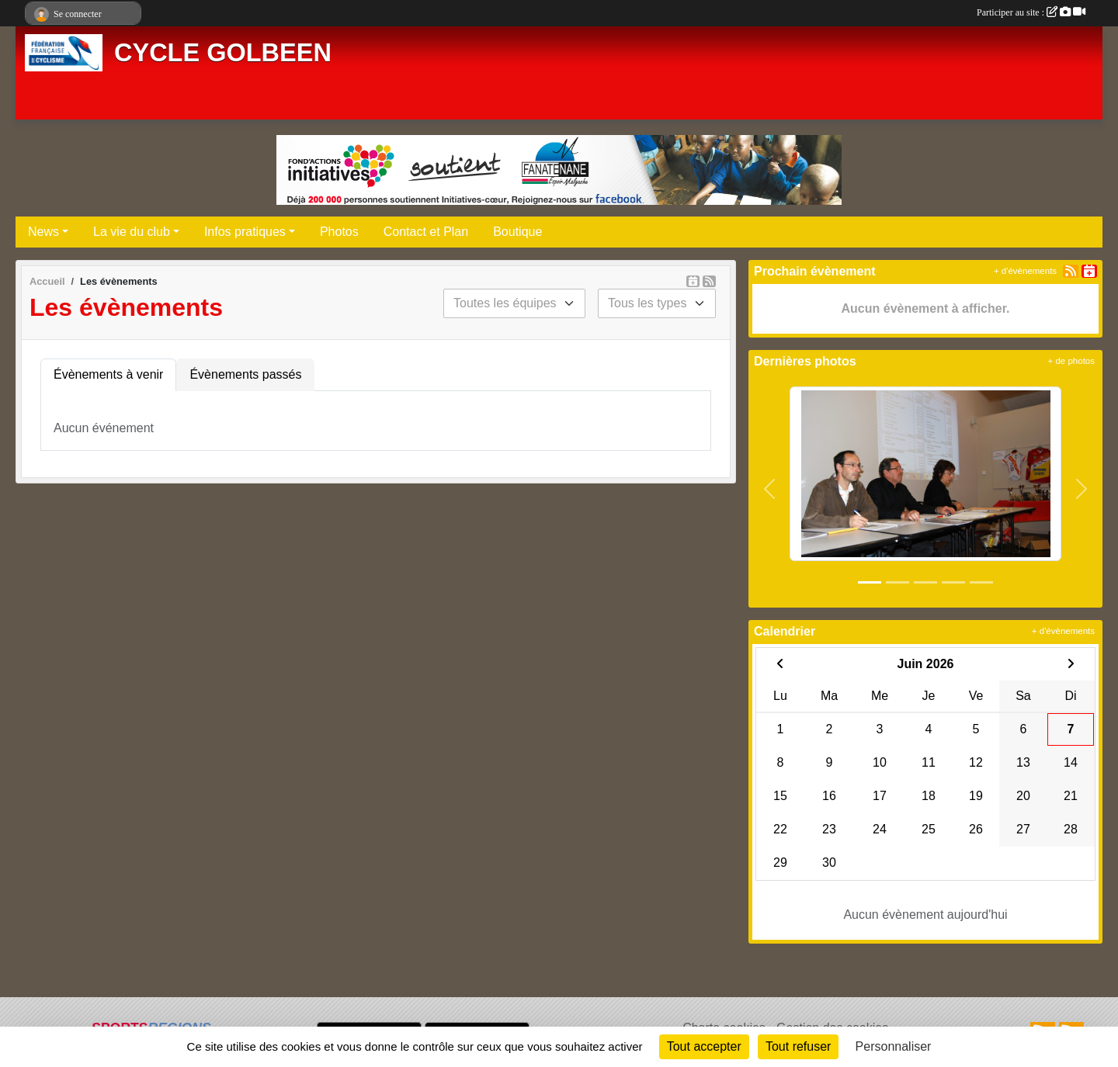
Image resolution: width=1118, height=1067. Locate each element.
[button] (769, 489)
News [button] (43, 231)
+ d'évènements (1025, 270)
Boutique (517, 231)
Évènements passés (245, 374)
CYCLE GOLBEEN (223, 53)
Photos (339, 231)
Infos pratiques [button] (245, 231)
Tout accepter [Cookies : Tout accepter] (704, 1046)
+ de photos (1071, 360)
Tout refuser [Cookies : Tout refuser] (798, 1046)
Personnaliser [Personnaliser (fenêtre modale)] (894, 1046)
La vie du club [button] (131, 231)
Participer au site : (1031, 12)
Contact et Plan (426, 231)
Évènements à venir (108, 374)
